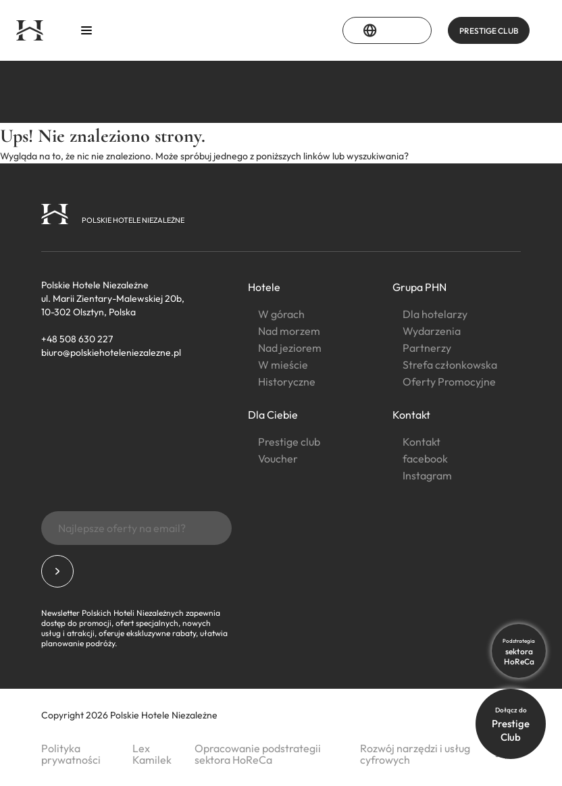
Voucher (278, 458)
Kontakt (411, 414)
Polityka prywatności (71, 753)
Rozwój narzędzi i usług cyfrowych (415, 753)
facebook (425, 458)
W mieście (283, 364)
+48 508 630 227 (77, 339)
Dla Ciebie (273, 414)
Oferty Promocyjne (449, 381)
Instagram (427, 475)
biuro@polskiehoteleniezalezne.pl (111, 352)
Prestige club (289, 441)
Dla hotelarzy (435, 314)
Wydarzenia (432, 331)
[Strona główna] (29, 30)
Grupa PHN (419, 287)
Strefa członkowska (450, 364)
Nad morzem (289, 331)
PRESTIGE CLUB (488, 31)
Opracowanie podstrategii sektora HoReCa (258, 753)
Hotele (264, 287)
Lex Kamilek (152, 753)
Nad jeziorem (290, 348)
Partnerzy (427, 348)
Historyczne (286, 381)
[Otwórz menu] (86, 30)
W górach (281, 314)
